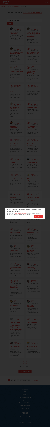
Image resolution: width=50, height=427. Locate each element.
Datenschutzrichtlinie (20, 213)
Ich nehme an (38, 216)
